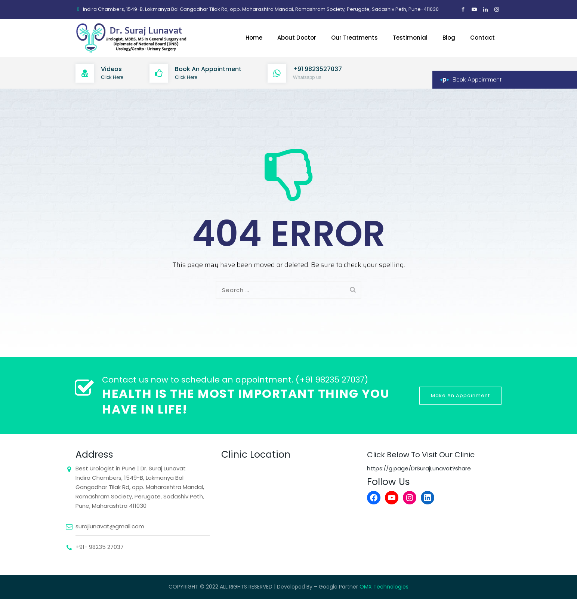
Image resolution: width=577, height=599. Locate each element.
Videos (111, 69)
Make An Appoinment (460, 395)
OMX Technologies (384, 586)
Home (254, 38)
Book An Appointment (208, 69)
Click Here (112, 77)
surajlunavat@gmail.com (109, 526)
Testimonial (410, 38)
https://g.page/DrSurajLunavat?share (419, 468)
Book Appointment (477, 79)
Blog (448, 38)
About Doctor (296, 38)
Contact (482, 38)
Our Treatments (354, 38)
